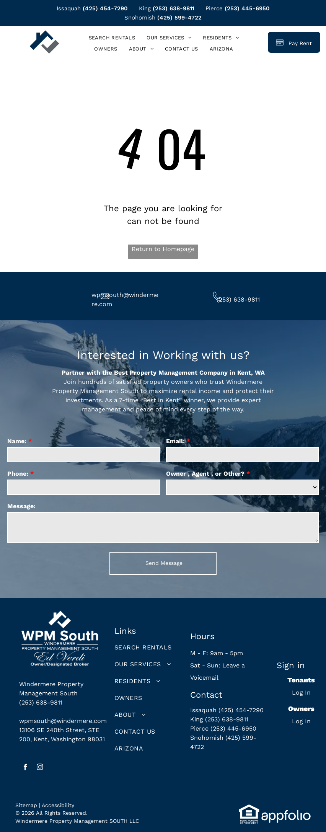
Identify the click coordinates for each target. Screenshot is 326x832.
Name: (16, 441)
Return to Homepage (163, 249)
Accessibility (58, 805)
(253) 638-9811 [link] (173, 8)
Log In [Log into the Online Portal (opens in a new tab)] (301, 692)
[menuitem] (112, 38)
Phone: (17, 473)
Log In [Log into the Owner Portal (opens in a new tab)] (301, 721)
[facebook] (25, 768)
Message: (21, 506)
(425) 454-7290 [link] (105, 8)
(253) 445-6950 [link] (247, 8)
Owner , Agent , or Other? (205, 473)
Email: (175, 441)
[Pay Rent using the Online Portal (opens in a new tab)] (294, 42)
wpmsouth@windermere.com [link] (63, 720)
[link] (221, 49)
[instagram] (40, 768)
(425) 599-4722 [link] (179, 17)
